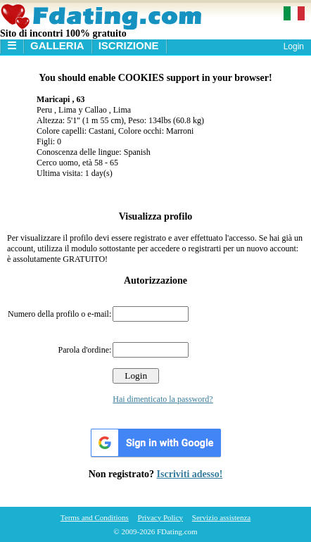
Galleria (57, 45)
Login (294, 46)
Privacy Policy (160, 517)
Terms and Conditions (95, 517)
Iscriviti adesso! (190, 474)
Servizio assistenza (221, 517)
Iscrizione (129, 45)
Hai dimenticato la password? (162, 399)
